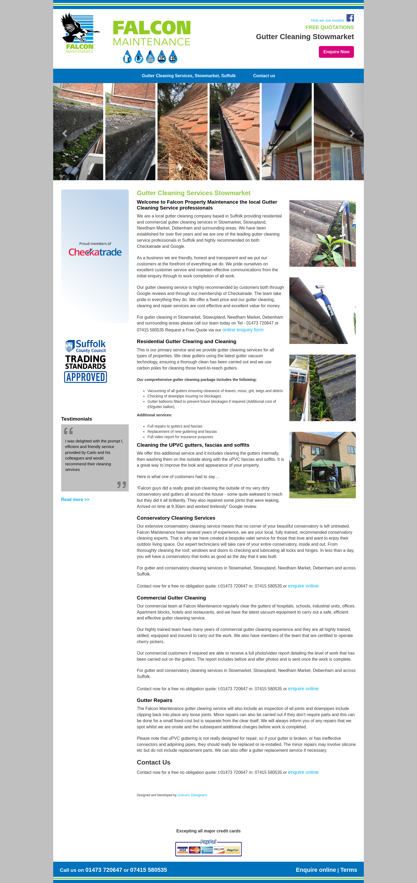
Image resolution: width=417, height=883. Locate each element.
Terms (348, 869)
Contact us (264, 75)
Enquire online (316, 869)
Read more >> (75, 499)
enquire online (303, 586)
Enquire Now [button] (336, 52)
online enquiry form (243, 329)
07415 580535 (148, 869)
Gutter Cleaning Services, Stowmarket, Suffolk (189, 75)
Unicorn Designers (192, 795)
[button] (68, 131)
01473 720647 (103, 869)
